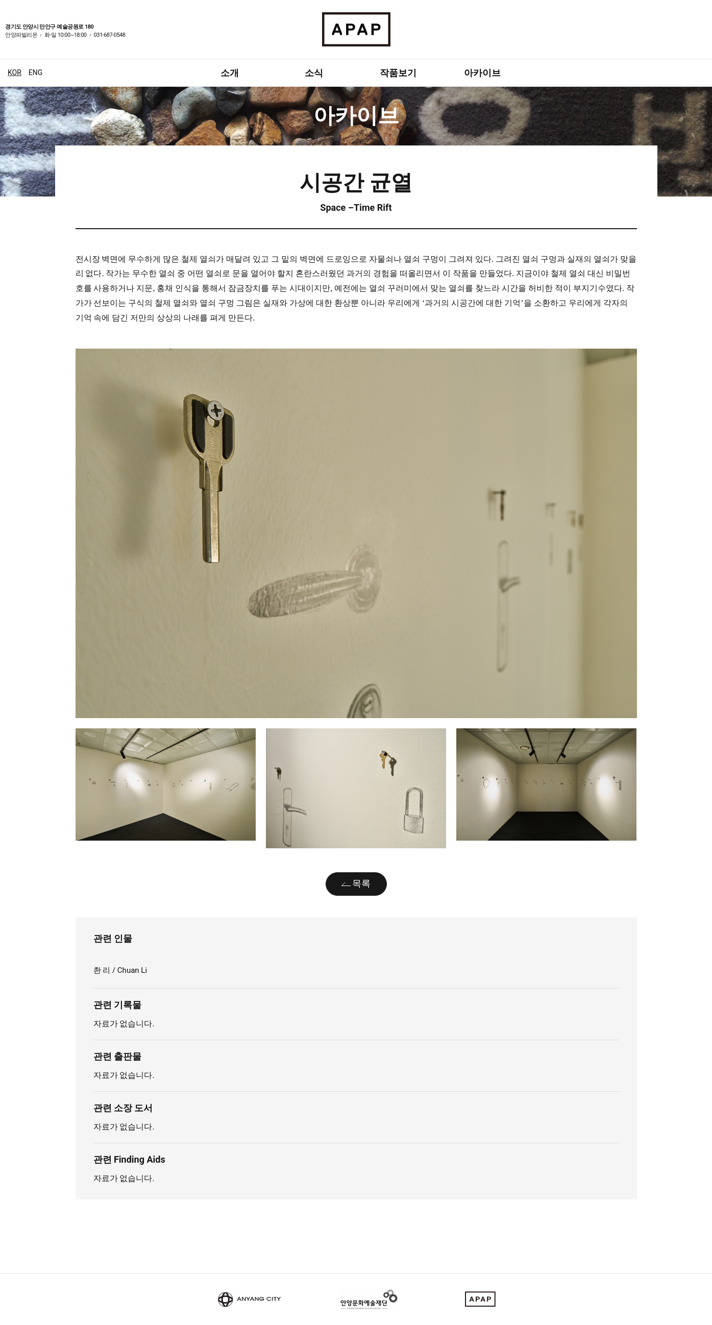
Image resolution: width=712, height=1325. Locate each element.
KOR (14, 72)
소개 (229, 72)
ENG (35, 72)
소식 (314, 72)
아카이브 (482, 72)
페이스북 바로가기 (689, 36)
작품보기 (398, 72)
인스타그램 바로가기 (702, 36)
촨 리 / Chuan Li (121, 970)
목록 (361, 883)
